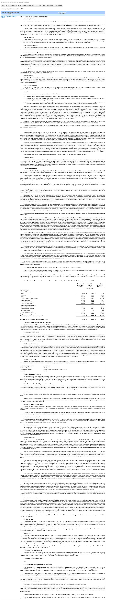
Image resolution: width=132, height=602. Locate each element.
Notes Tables (50, 5)
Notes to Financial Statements (26, 5)
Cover (3, 5)
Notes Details (58, 5)
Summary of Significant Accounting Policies (8, 17)
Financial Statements (11, 5)
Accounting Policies (40, 5)
